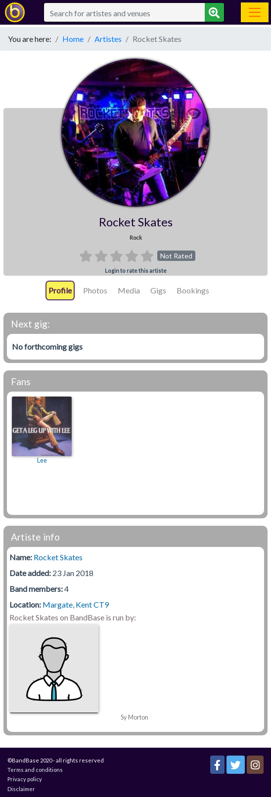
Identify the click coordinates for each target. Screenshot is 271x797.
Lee (42, 460)
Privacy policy (24, 779)
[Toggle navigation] (255, 12)
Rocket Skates (58, 557)
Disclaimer (21, 789)
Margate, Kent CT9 (76, 604)
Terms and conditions (35, 769)
